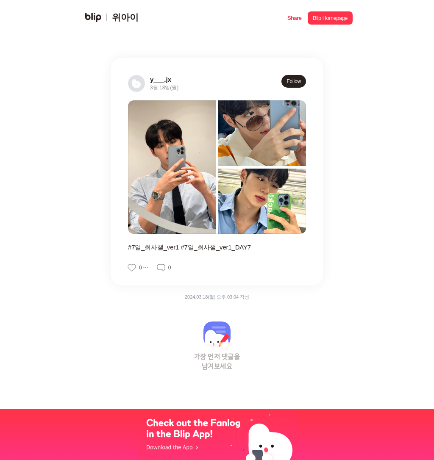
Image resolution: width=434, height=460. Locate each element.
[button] (294, 17)
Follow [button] (294, 81)
